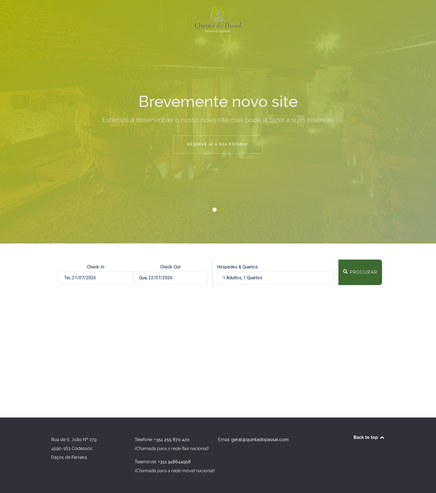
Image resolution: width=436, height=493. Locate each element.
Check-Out (170, 267)
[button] (214, 210)
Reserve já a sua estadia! (218, 144)
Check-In (95, 267)
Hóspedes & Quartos (237, 267)
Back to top (369, 437)
